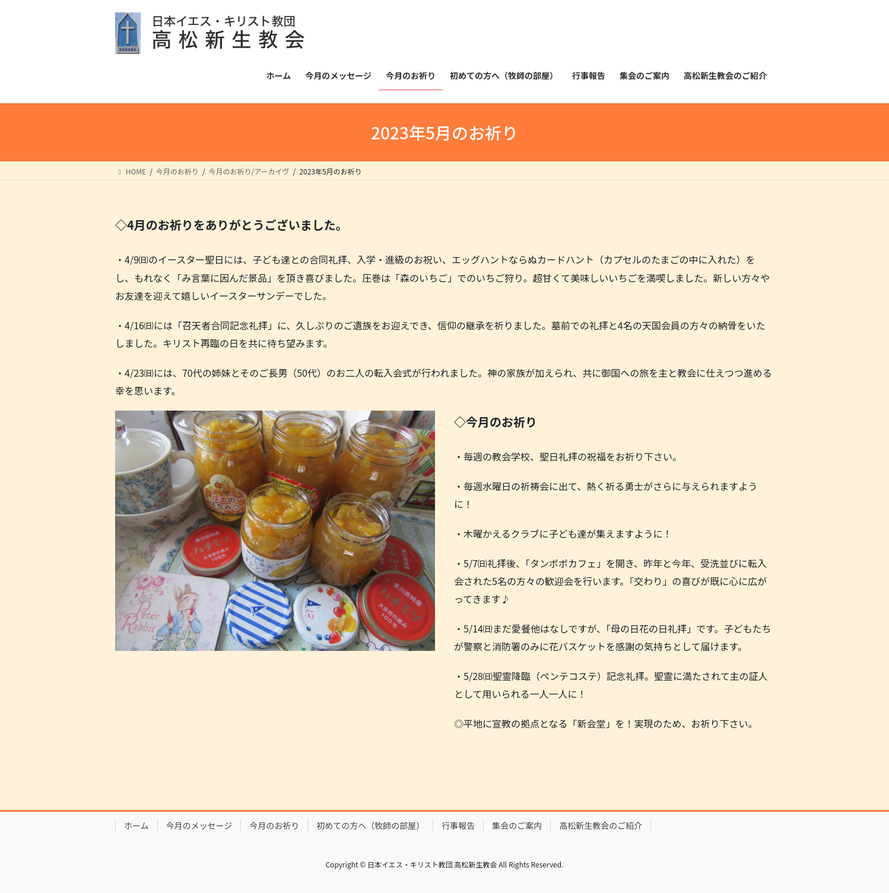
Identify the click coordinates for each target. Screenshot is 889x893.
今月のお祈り (274, 825)
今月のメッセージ (199, 825)
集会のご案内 (517, 825)
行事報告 (458, 825)
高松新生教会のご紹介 (600, 825)
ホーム (136, 825)
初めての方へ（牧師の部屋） (370, 825)
